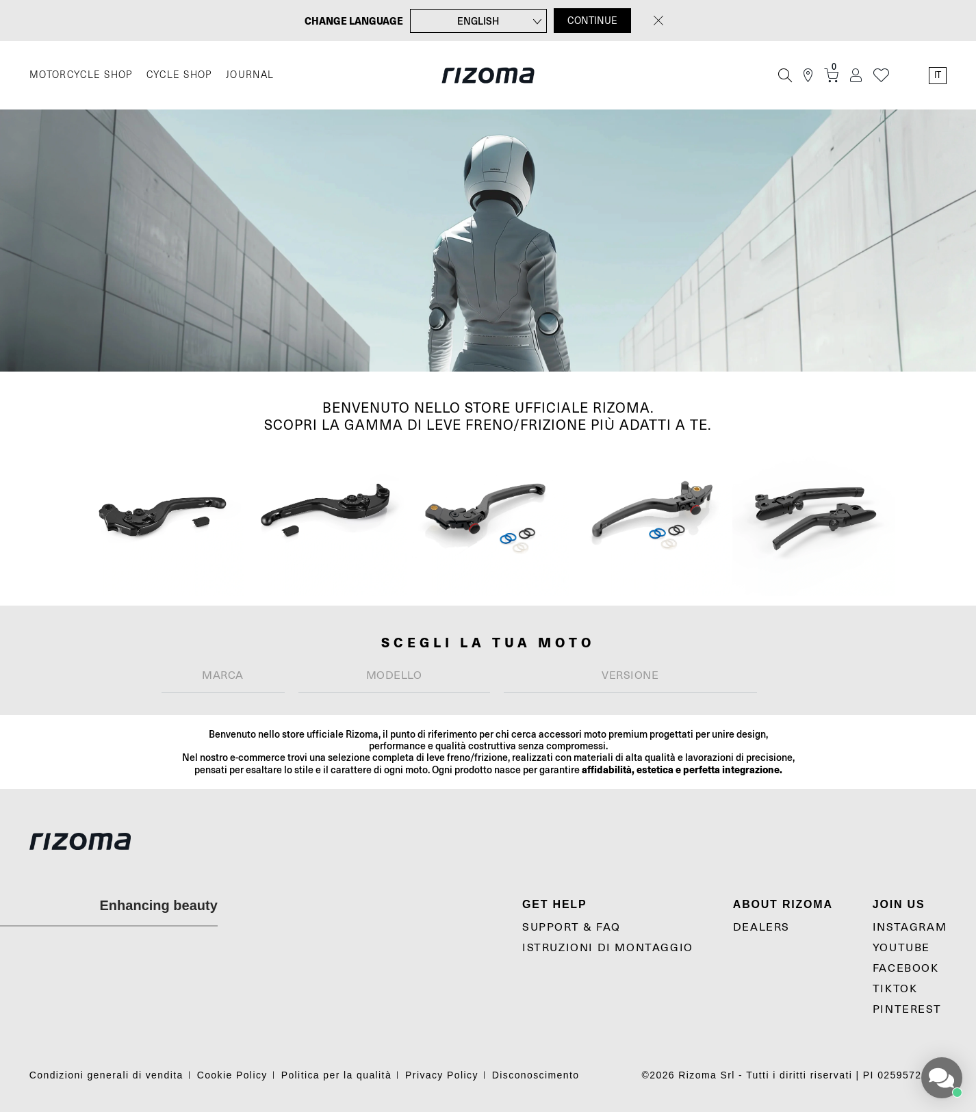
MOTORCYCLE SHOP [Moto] (81, 75)
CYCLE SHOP (179, 75)
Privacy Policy (441, 1075)
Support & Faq (571, 927)
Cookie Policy (232, 1075)
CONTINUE (592, 20)
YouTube (901, 948)
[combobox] (223, 676)
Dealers (761, 927)
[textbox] (223, 675)
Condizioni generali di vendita (106, 1075)
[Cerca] (785, 75)
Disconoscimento (536, 1075)
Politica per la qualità (336, 1075)
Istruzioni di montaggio (607, 948)
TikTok (895, 989)
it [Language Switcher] (937, 75)
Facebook (906, 968)
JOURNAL (250, 75)
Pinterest (907, 1009)
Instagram (910, 927)
